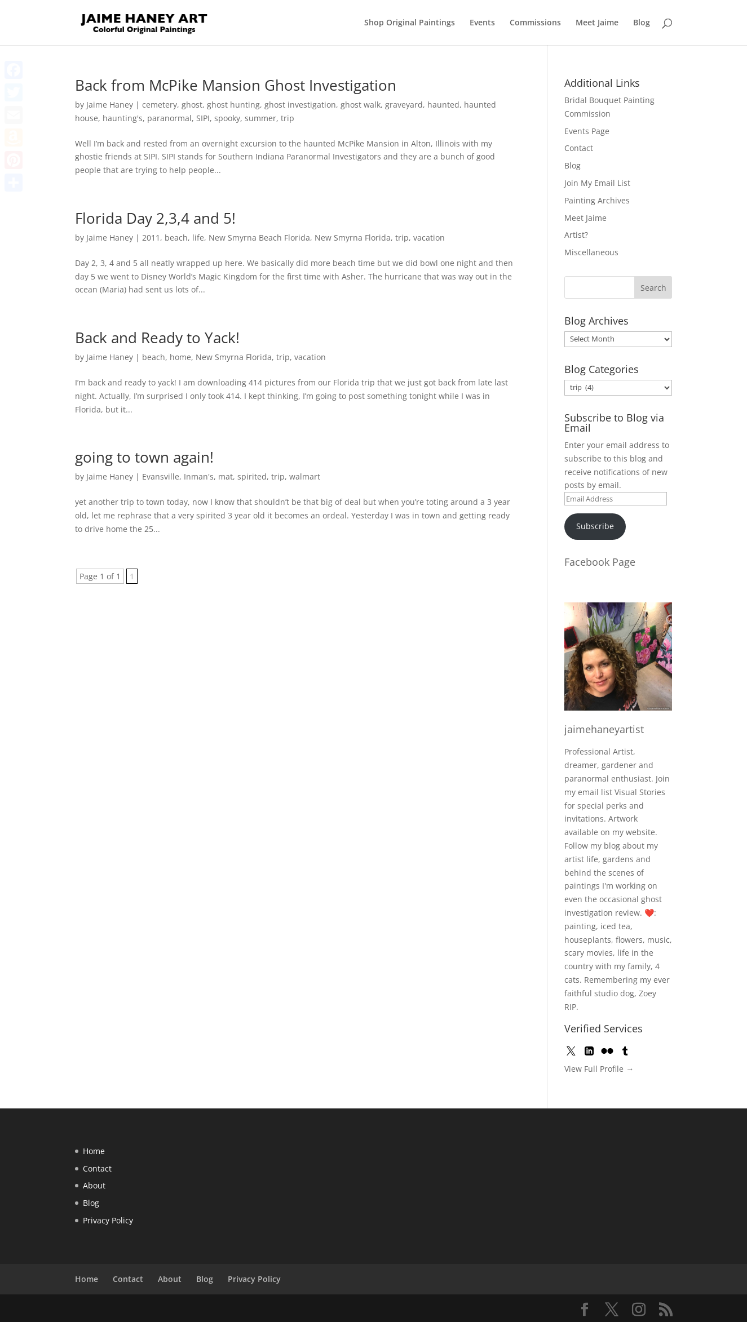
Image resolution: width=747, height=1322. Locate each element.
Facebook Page (599, 562)
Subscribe (595, 526)
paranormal (169, 118)
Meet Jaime (597, 23)
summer (260, 118)
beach (176, 237)
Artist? (576, 234)
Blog (641, 23)
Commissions (535, 23)
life (198, 237)
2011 (151, 237)
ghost (192, 104)
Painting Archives (597, 200)
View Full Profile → (599, 1068)
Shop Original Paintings (409, 23)
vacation (429, 237)
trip (287, 118)
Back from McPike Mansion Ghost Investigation (235, 85)
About (94, 1185)
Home (94, 1151)
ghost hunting (233, 104)
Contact (578, 148)
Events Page (586, 131)
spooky (227, 118)
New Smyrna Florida (353, 237)
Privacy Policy (108, 1220)
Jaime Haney (109, 104)
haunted (443, 104)
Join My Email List (597, 183)
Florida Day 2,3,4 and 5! (155, 218)
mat (225, 476)
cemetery (159, 104)
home (180, 357)
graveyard (404, 104)
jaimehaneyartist (604, 729)
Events (482, 23)
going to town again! (144, 457)
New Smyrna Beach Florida (259, 237)
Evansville (160, 476)
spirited (252, 476)
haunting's (123, 118)
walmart (304, 476)
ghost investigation (300, 104)
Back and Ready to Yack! (157, 337)
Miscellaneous (591, 252)
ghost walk (361, 104)
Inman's (199, 476)
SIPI (203, 118)
